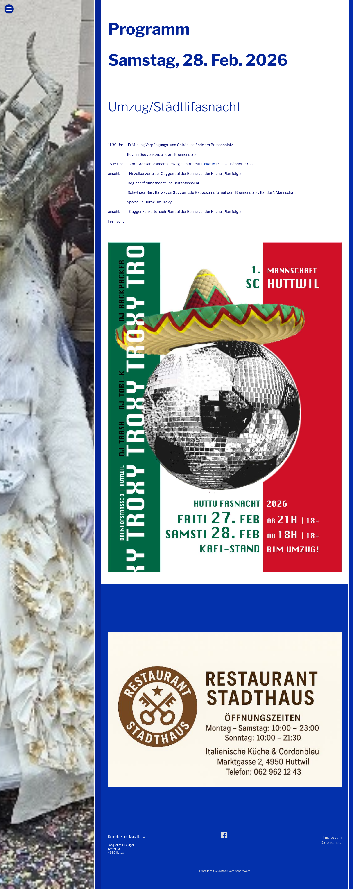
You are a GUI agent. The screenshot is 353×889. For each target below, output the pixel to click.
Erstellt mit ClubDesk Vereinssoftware (224, 871)
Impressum (332, 837)
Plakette (208, 164)
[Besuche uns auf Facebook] (224, 835)
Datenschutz (331, 842)
